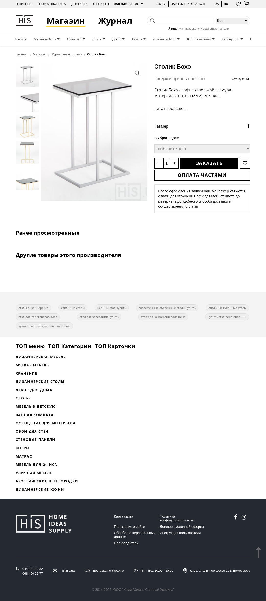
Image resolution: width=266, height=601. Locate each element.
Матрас (24, 456)
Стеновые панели (35, 439)
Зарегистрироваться (188, 4)
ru (226, 4)
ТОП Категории (69, 346)
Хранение (74, 39)
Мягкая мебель (45, 39)
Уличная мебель (34, 472)
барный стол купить (111, 308)
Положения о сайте (129, 527)
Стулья (137, 39)
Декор (116, 39)
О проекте (24, 4)
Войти (161, 4)
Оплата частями (202, 175)
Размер (161, 126)
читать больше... (170, 108)
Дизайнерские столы (40, 381)
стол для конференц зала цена (163, 317)
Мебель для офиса (36, 464)
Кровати (21, 39)
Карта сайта (123, 516)
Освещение (230, 39)
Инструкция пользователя (180, 533)
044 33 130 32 (32, 568)
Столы (96, 39)
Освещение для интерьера (46, 423)
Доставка (79, 4)
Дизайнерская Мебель (41, 356)
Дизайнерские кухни (40, 489)
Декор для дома (34, 389)
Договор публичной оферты (182, 527)
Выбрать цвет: (166, 138)
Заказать (209, 163)
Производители (126, 543)
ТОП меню (30, 346)
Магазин (66, 20)
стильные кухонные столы (227, 308)
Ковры (23, 448)
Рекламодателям (52, 4)
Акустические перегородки (47, 481)
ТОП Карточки (115, 346)
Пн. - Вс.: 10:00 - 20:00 (157, 570)
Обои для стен (32, 431)
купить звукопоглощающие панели (203, 28)
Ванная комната (199, 39)
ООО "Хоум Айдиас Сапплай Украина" (144, 589)
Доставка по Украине (108, 570)
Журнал (115, 20)
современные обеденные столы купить (167, 308)
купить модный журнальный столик (44, 326)
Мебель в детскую (36, 406)
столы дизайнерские (33, 308)
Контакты (100, 4)
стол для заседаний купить (99, 317)
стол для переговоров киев (37, 317)
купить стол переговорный (227, 317)
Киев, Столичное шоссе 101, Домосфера (220, 570)
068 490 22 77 (32, 573)
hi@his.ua (67, 570)
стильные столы (73, 308)
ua (217, 4)
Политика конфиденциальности (177, 518)
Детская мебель (164, 39)
